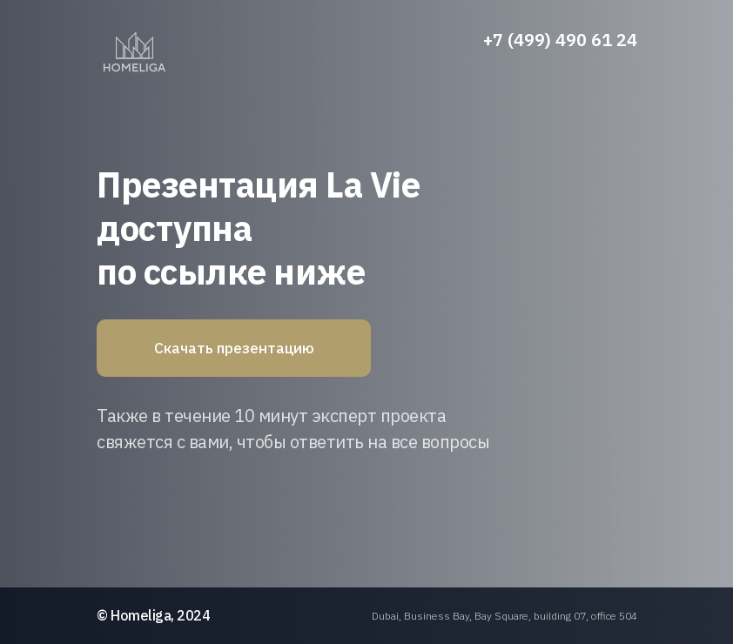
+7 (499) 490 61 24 (560, 39)
